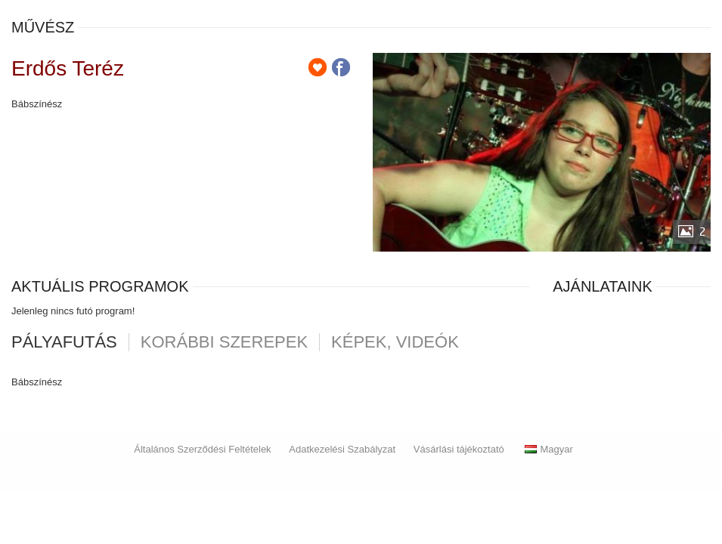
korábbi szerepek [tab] (224, 342)
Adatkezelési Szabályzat (342, 449)
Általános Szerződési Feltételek (202, 449)
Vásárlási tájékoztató (459, 449)
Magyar (548, 449)
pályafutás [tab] (64, 342)
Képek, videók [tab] (395, 342)
